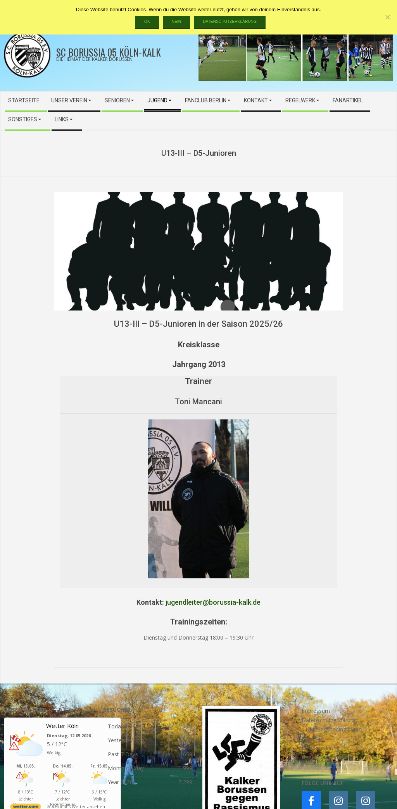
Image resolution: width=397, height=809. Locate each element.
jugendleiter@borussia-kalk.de (213, 602)
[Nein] (387, 17)
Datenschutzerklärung (230, 21)
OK (147, 21)
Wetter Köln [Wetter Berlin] (62, 726)
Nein (176, 21)
